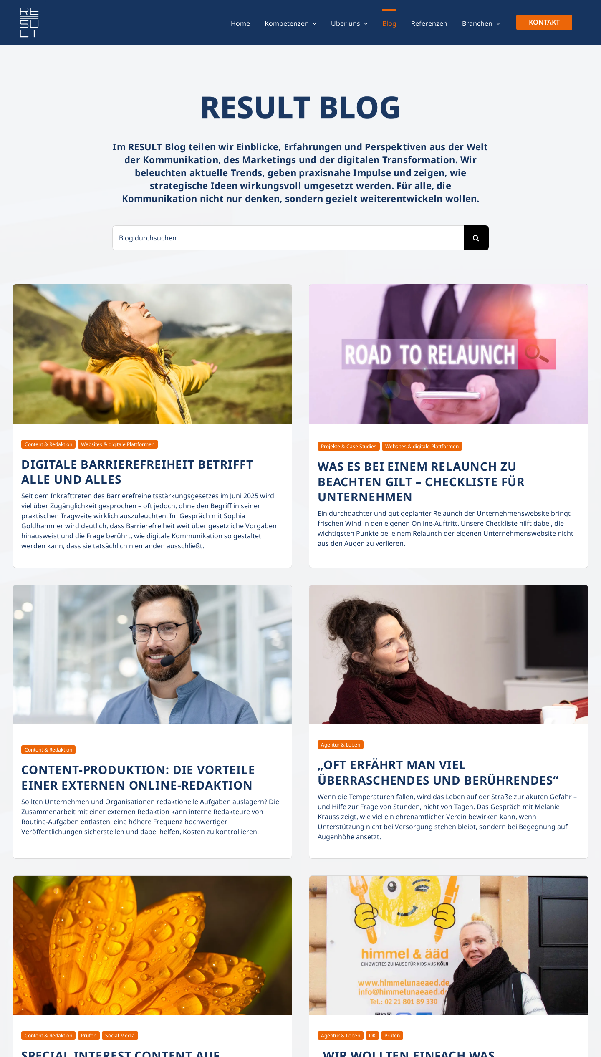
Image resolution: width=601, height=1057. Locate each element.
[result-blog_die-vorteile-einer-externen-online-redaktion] (152, 588)
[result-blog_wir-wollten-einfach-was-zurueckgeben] (448, 879)
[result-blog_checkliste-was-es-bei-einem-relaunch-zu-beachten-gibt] (448, 287)
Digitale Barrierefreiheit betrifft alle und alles (137, 471)
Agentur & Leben (340, 744)
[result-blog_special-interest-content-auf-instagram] (152, 879)
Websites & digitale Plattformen (117, 444)
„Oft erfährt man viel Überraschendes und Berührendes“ (438, 772)
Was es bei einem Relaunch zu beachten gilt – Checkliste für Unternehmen (421, 481)
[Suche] (476, 237)
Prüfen (88, 1035)
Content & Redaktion (48, 444)
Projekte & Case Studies (348, 446)
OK (372, 1035)
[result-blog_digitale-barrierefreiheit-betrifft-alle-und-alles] (152, 287)
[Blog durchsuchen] (288, 237)
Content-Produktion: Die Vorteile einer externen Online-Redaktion (138, 777)
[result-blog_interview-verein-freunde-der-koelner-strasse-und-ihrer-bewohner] (448, 588)
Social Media (120, 1035)
